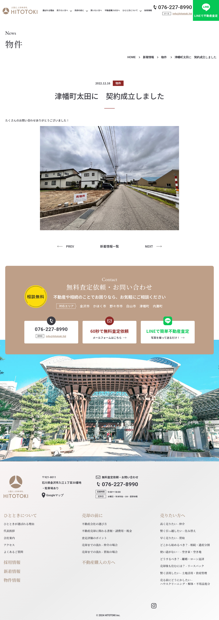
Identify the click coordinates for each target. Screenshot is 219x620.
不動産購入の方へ (98, 562)
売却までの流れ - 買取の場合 (100, 552)
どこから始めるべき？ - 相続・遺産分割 (185, 545)
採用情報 (12, 562)
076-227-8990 (175, 7)
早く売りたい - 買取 (172, 538)
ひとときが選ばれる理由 (19, 524)
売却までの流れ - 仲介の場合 (100, 545)
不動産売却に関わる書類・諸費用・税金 (107, 531)
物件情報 (12, 580)
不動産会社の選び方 (94, 524)
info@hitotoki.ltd (182, 13)
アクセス (9, 545)
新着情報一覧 (109, 246)
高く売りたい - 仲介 (172, 524)
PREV (70, 246)
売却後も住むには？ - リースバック (182, 566)
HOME (131, 57)
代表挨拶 (9, 531)
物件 (164, 57)
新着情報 (148, 57)
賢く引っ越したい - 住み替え (178, 531)
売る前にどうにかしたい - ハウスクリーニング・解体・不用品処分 (185, 582)
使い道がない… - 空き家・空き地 (180, 552)
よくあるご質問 (13, 552)
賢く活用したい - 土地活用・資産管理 (183, 573)
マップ (54, 495)
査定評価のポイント (94, 538)
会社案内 (9, 538)
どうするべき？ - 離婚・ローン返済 (182, 559)
